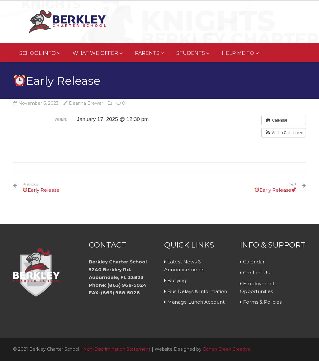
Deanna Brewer (86, 103)
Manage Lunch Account (196, 302)
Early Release (41, 187)
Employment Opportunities (257, 287)
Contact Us (256, 273)
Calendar (253, 262)
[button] (284, 132)
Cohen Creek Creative (226, 349)
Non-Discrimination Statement (116, 349)
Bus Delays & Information (197, 291)
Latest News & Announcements (184, 265)
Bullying (176, 280)
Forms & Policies (262, 302)
